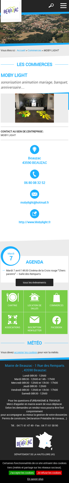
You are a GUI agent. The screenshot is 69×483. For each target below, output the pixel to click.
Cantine (12, 305)
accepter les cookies (25, 352)
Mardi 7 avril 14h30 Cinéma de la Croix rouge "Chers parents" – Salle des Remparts (35, 272)
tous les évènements (34, 282)
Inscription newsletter (35, 329)
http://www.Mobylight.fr (37, 216)
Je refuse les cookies (49, 472)
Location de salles (34, 307)
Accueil (21, 50)
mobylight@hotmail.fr (34, 197)
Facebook (56, 327)
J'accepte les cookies (22, 472)
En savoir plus (35, 479)
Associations (12, 327)
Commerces (34, 50)
